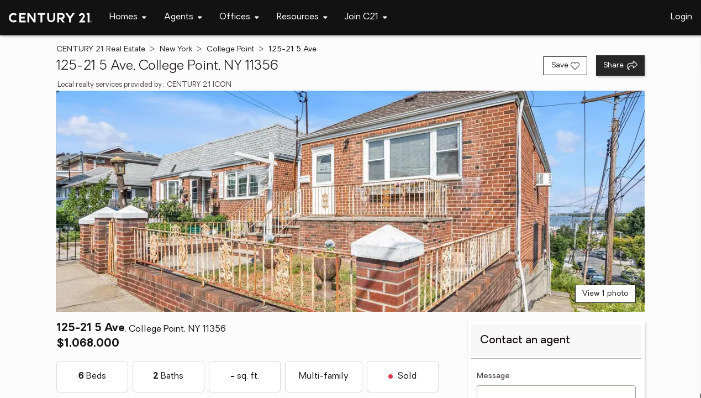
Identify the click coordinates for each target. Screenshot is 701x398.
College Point (230, 49)
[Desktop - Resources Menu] (302, 17)
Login (681, 17)
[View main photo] (350, 201)
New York (176, 49)
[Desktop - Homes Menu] (127, 17)
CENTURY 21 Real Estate (100, 49)
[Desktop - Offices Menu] (239, 17)
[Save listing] (565, 65)
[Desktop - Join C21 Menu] (366, 17)
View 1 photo (605, 294)
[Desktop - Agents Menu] (183, 17)
